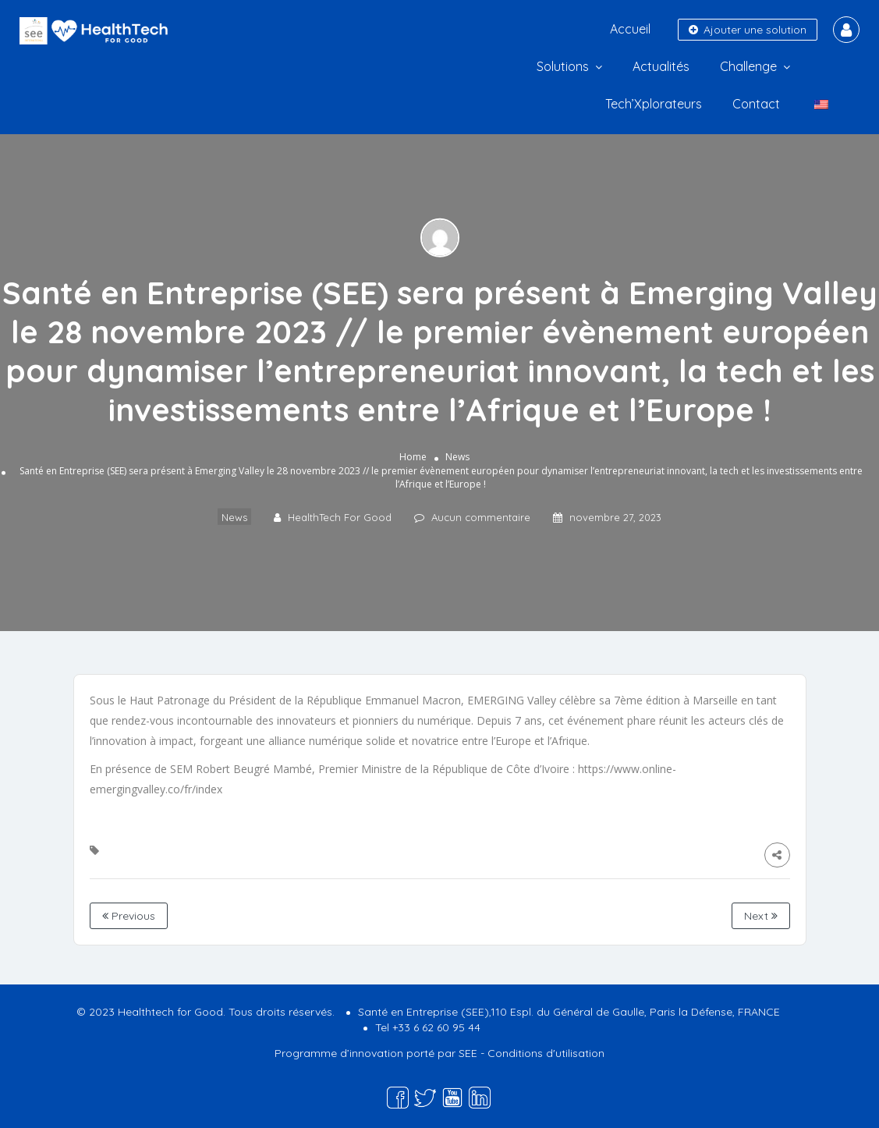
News (457, 456)
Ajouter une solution (747, 30)
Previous (128, 916)
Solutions (563, 66)
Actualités (661, 66)
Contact (756, 104)
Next (761, 916)
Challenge (748, 66)
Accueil (630, 29)
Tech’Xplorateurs (653, 104)
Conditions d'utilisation (545, 1053)
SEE (468, 1053)
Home (413, 456)
